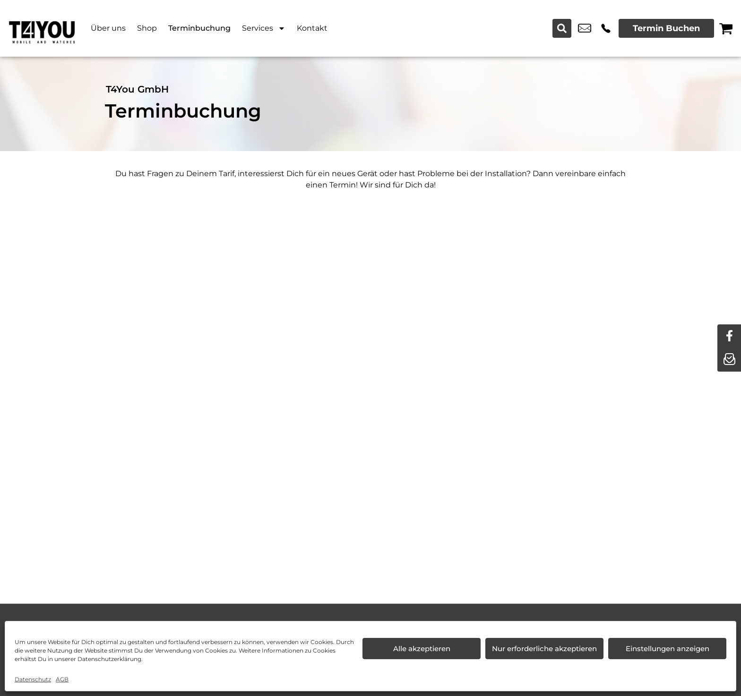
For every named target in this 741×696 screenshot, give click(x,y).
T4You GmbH (137, 89)
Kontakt (312, 28)
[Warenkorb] (726, 28)
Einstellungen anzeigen (667, 648)
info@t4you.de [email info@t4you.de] (584, 28)
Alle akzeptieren (421, 648)
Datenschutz (33, 679)
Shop (147, 28)
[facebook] (729, 336)
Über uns (108, 28)
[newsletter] (729, 360)
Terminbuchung (199, 28)
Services (263, 28)
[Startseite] (42, 28)
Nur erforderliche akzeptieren (544, 648)
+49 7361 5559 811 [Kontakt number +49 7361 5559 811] (606, 28)
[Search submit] (561, 28)
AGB (62, 679)
